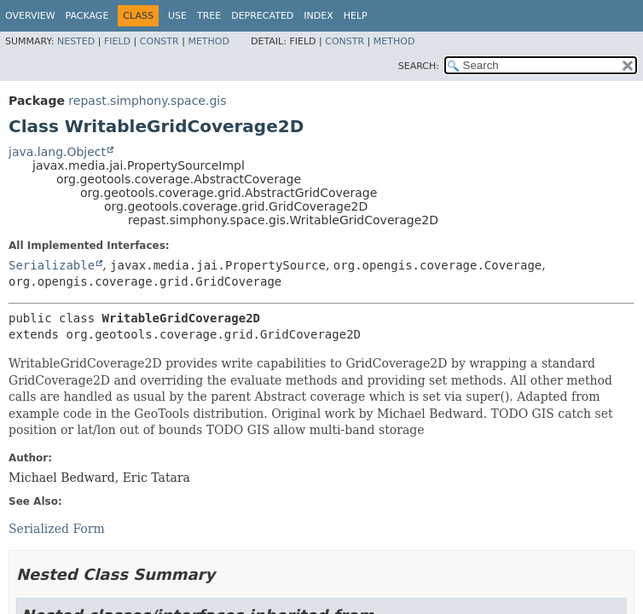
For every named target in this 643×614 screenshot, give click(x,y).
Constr (159, 41)
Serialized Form (57, 529)
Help (356, 15)
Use (177, 15)
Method (208, 41)
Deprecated (262, 15)
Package (87, 15)
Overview (30, 15)
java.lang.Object (57, 152)
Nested (76, 41)
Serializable (52, 265)
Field (117, 41)
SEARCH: (418, 66)
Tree (209, 15)
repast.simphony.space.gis (147, 100)
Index (318, 15)
